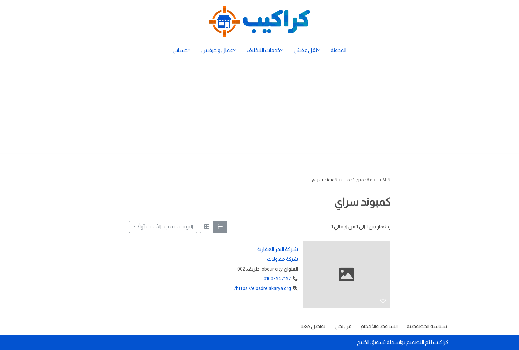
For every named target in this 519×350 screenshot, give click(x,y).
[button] (318, 50)
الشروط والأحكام (379, 326)
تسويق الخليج (371, 342)
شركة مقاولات (282, 259)
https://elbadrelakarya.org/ (262, 288)
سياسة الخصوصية (427, 326)
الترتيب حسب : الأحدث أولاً (165, 226)
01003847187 (277, 278)
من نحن (343, 326)
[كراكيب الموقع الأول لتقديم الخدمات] (259, 21)
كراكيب (383, 179)
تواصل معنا (313, 326)
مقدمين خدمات (357, 179)
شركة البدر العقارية (277, 249)
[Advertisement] (259, 106)
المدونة (338, 50)
